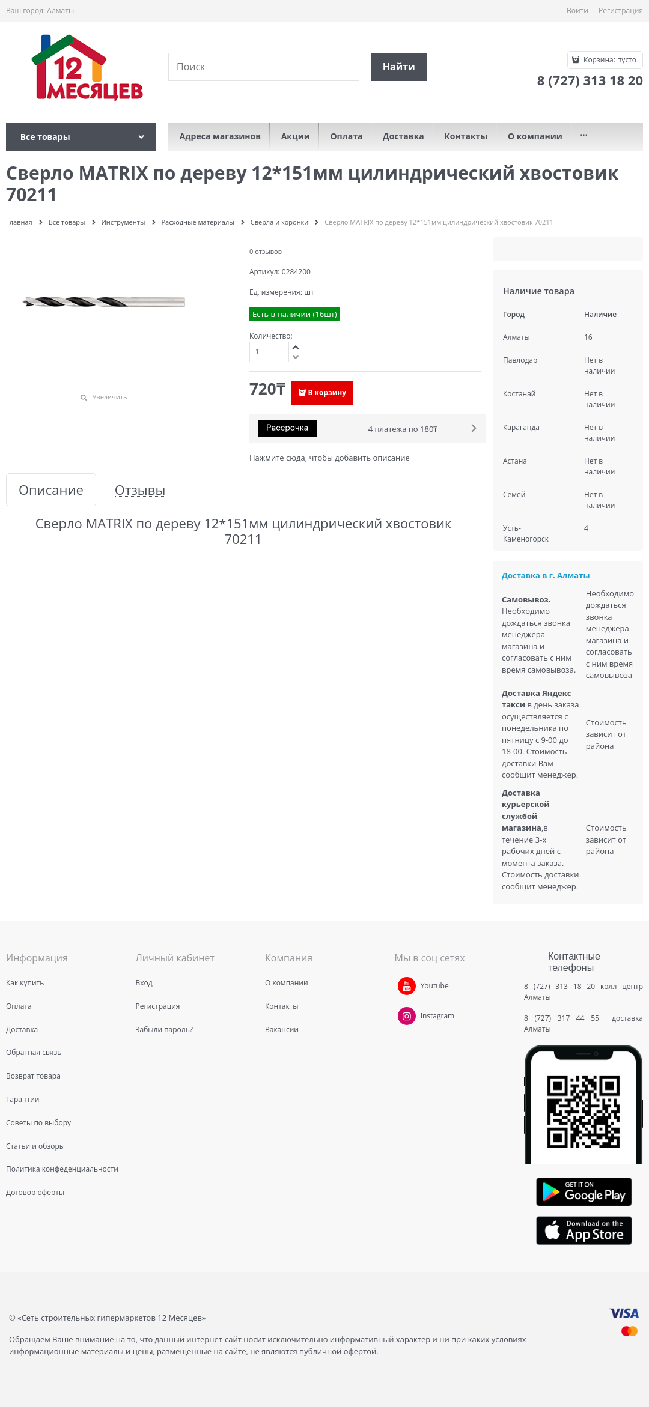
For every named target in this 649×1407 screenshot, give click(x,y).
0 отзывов (265, 251)
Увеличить (110, 396)
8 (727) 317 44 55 (564, 1018)
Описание (51, 490)
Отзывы (140, 490)
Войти (577, 10)
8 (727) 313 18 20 (559, 986)
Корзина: (609, 60)
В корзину (327, 392)
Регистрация (621, 10)
